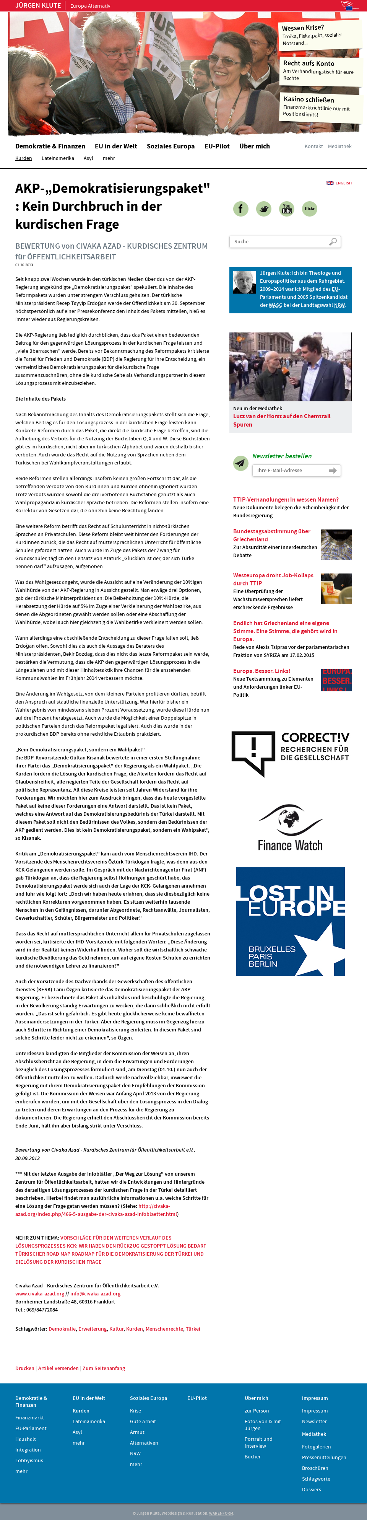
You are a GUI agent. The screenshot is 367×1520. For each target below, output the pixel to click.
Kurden (134, 1329)
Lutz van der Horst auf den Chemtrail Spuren (282, 420)
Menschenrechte (164, 1329)
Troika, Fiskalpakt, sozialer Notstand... (320, 34)
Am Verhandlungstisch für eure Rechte (321, 70)
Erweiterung (92, 1329)
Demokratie (62, 1329)
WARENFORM (221, 1513)
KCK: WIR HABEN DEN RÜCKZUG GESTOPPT (116, 1246)
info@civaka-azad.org (95, 1293)
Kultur (116, 1329)
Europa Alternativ (62, 6)
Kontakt (314, 146)
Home (105, 71)
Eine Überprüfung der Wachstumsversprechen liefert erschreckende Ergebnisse (292, 591)
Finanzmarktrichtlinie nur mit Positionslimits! (321, 106)
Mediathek (340, 146)
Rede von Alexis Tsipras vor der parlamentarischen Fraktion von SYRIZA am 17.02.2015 (292, 639)
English (344, 183)
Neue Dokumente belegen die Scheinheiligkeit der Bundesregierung (292, 507)
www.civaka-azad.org (39, 1293)
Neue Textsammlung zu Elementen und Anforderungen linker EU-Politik (292, 683)
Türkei (193, 1329)
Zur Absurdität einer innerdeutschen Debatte (292, 544)
